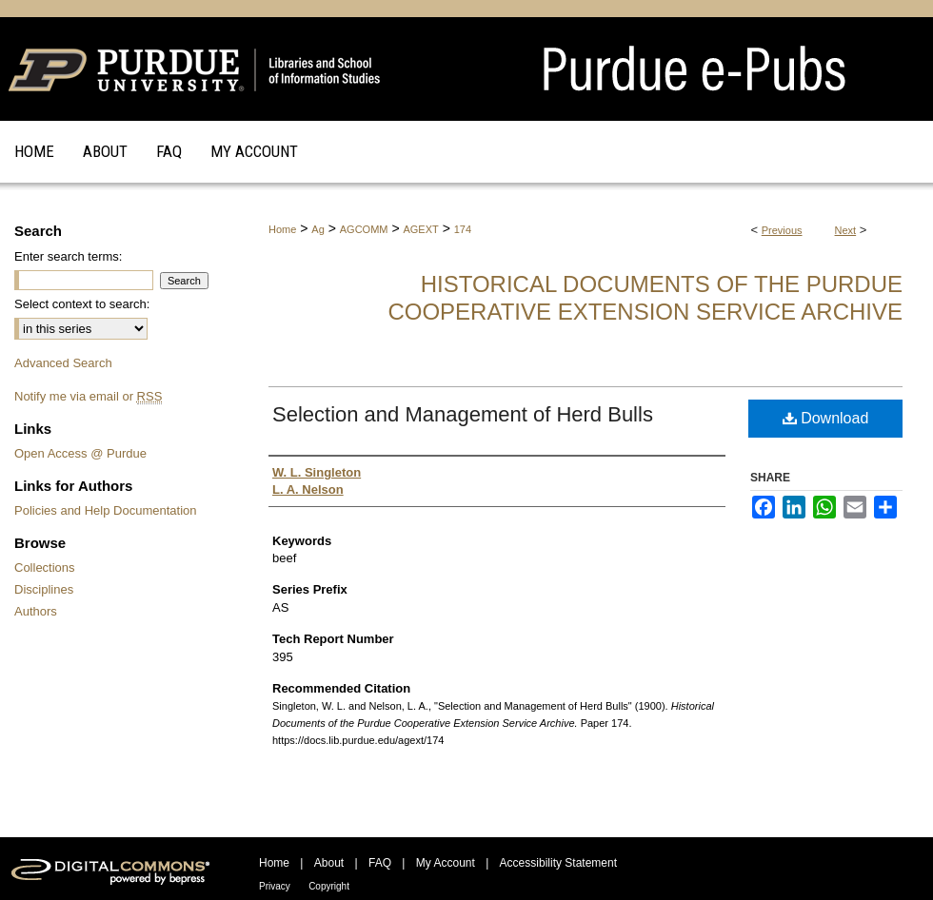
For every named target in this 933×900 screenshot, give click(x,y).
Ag (317, 229)
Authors (35, 611)
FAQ (379, 863)
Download (826, 418)
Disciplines (43, 589)
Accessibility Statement (558, 863)
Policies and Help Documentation (105, 510)
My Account (445, 863)
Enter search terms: (68, 256)
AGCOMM (364, 229)
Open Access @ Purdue (80, 453)
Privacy (274, 886)
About (329, 863)
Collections (44, 567)
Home (282, 229)
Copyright (328, 886)
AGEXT (420, 229)
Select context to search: (81, 304)
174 (462, 229)
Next (846, 230)
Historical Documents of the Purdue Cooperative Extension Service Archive (645, 297)
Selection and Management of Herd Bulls (462, 414)
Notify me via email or (88, 396)
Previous (782, 230)
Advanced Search (63, 363)
